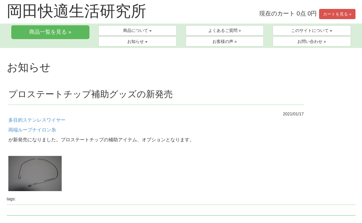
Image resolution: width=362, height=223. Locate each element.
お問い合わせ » (311, 41)
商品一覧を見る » (50, 32)
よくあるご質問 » (224, 30)
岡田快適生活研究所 (76, 11)
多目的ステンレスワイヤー (37, 120)
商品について (137, 30)
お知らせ (137, 41)
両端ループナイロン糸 (32, 129)
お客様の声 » (224, 41)
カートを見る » (337, 14)
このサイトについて (311, 30)
